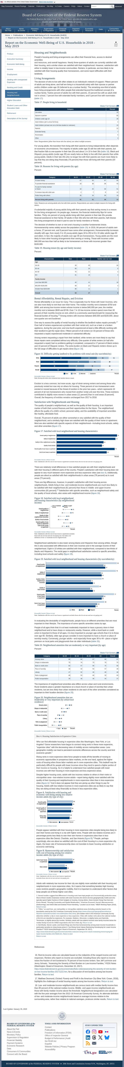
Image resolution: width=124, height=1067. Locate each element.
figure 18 (95, 493)
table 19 (83, 227)
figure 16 (78, 349)
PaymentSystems (75, 30)
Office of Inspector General (56, 1036)
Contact (86, 6)
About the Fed (13, 1029)
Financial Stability (14, 1040)
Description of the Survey (17, 118)
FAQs (73, 6)
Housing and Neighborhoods (13, 93)
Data (101, 29)
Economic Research (15, 1046)
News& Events (21, 30)
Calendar (31, 6)
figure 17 (56, 426)
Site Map (50, 6)
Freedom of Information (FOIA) (58, 1033)
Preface (10, 54)
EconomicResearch (89, 30)
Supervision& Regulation (48, 30)
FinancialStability (62, 30)
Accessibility (50, 1049)
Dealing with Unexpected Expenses (17, 81)
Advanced (118, 6)
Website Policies (52, 1047)
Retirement (11, 113)
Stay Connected (7, 6)
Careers (66, 6)
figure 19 (68, 554)
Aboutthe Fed (8, 30)
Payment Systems (15, 1043)
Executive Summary (15, 59)
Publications (40, 6)
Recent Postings (20, 6)
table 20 (95, 641)
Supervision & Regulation (18, 1037)
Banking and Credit (15, 87)
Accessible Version (40, 376)
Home (7, 35)
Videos (79, 6)
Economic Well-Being (15, 64)
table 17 (38, 98)
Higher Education (14, 100)
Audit (68, 1038)
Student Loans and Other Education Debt (17, 106)
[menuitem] (8, 30)
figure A (45, 783)
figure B (88, 838)
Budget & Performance (54, 1038)
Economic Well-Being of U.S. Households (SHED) (46, 35)
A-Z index (58, 6)
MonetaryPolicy (35, 30)
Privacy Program (68, 1047)
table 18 (105, 151)
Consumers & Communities (114, 30)
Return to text (51, 376)
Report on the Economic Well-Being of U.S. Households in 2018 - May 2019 (38, 38)
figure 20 (69, 692)
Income (10, 69)
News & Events (13, 1032)
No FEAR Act (50, 1041)
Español (48, 1044)
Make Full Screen (109, 106)
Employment (12, 74)
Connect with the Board (17, 1054)
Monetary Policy (14, 1035)
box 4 (103, 473)
